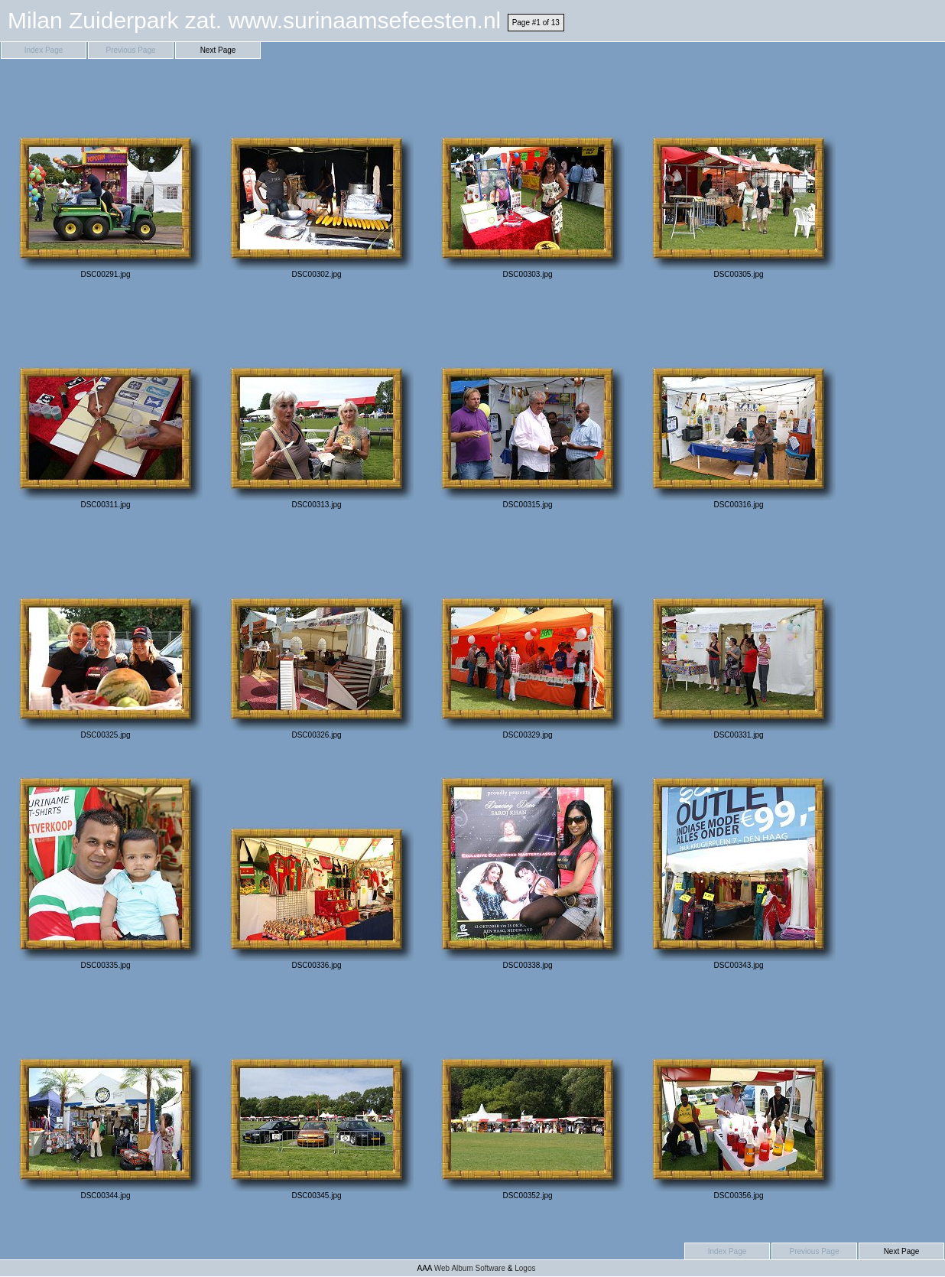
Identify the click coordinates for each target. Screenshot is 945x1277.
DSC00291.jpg (105, 177)
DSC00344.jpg (105, 1098)
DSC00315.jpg (527, 407)
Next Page (218, 50)
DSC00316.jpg (738, 407)
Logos (525, 1268)
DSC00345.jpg (316, 1098)
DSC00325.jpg (105, 637)
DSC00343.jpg (738, 868)
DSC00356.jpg (738, 1098)
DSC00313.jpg (316, 407)
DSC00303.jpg (527, 177)
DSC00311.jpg (105, 407)
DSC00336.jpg (316, 868)
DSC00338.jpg (527, 868)
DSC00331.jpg (738, 637)
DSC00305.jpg (738, 177)
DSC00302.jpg (316, 177)
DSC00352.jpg (527, 1098)
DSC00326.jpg (316, 637)
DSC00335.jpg (105, 868)
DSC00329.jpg (527, 637)
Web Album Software (469, 1268)
